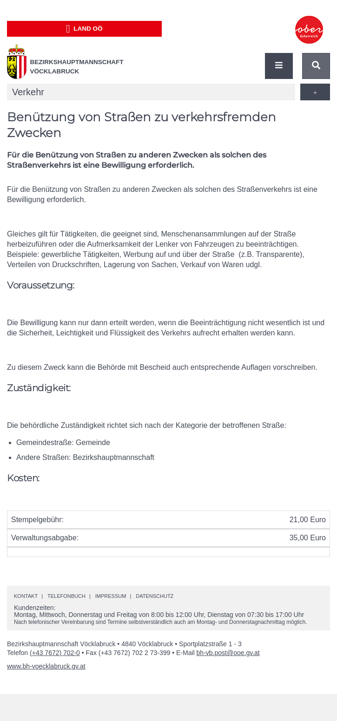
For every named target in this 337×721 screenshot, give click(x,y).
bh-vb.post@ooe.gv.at (228, 652)
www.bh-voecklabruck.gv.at (46, 666)
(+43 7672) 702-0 (55, 652)
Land (84, 28)
